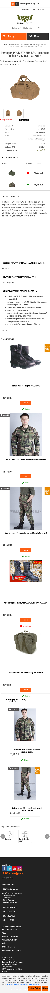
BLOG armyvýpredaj (13, 873)
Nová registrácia (38, 10)
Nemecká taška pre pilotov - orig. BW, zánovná (26, 673)
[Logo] (25, 19)
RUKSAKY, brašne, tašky (16, 45)
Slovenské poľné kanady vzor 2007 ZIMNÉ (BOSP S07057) (25, 603)
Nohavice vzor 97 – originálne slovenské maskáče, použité (26, 533)
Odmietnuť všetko (34, 988)
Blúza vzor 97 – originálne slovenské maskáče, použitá (26, 459)
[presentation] (2, 836)
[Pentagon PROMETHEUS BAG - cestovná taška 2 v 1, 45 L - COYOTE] (25, 87)
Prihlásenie (25, 10)
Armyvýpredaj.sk (7, 878)
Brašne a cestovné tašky (31, 45)
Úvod (6, 45)
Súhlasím (45, 988)
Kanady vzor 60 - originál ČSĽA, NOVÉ (26, 386)
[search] (39, 28)
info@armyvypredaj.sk (10, 902)
